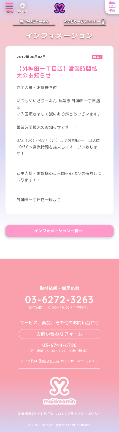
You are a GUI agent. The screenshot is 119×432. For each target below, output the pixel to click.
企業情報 (24, 414)
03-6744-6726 (59, 345)
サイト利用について (49, 414)
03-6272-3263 (59, 299)
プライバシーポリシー (84, 414)
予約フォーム (49, 361)
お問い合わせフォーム (59, 334)
